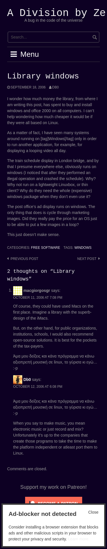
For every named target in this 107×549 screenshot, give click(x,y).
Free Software (45, 248)
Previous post (24, 259)
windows (83, 248)
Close (93, 512)
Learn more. (78, 539)
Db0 (55, 87)
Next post (86, 259)
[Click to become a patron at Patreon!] (53, 503)
